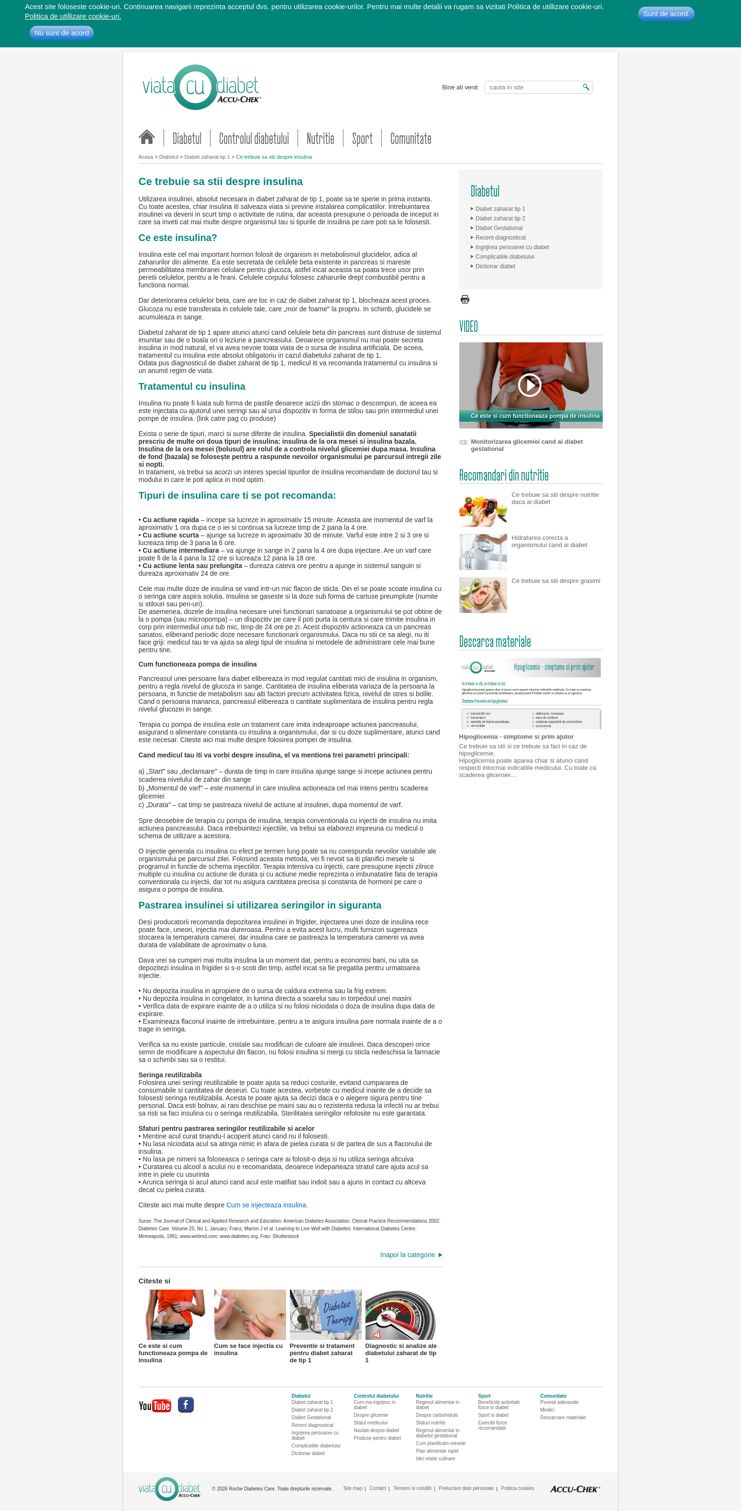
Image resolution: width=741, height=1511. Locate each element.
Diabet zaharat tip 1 (207, 157)
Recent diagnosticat (501, 237)
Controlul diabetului (254, 138)
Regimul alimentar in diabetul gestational (438, 1433)
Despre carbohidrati (437, 1415)
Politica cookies (517, 1488)
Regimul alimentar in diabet (438, 1405)
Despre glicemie (371, 1415)
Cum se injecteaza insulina (266, 1205)
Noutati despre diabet (376, 1430)
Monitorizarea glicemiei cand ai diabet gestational (527, 445)
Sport (362, 138)
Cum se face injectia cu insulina (250, 1323)
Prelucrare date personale (466, 1488)
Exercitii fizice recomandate (493, 1425)
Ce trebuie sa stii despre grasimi (556, 580)
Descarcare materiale (563, 1417)
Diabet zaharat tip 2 (500, 218)
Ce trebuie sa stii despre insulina (274, 157)
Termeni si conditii (412, 1488)
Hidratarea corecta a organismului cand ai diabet (549, 541)
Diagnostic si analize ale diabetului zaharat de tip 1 (401, 1325)
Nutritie (320, 138)
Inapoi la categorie (407, 1255)
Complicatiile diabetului (505, 256)
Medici (547, 1409)
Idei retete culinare (435, 1458)
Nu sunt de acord (61, 33)
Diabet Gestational (499, 228)
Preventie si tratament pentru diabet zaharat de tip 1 (326, 1325)
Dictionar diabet (495, 266)
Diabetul (187, 138)
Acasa (146, 157)
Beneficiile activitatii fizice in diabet (499, 1405)
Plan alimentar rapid (437, 1451)
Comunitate (410, 138)
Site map (352, 1488)
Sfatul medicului (371, 1422)
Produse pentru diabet (377, 1438)
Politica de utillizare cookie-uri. (73, 16)
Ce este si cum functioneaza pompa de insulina (174, 1325)
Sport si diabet (493, 1415)
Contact (378, 1488)
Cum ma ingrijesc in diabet (375, 1405)
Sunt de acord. (666, 14)
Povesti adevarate (560, 1402)
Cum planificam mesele (441, 1443)
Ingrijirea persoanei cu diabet (512, 247)
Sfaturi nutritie (431, 1422)
